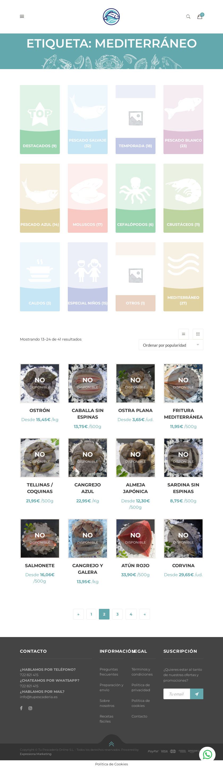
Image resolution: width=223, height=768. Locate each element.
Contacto (139, 716)
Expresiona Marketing (36, 754)
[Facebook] (21, 708)
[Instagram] (30, 708)
